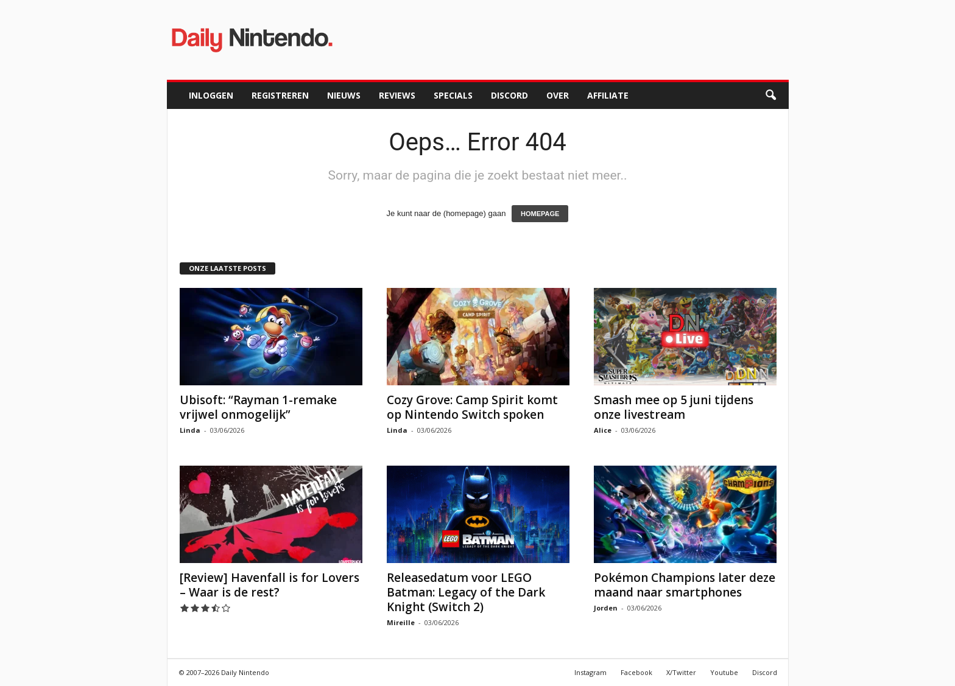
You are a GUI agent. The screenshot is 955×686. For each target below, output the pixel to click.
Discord (509, 95)
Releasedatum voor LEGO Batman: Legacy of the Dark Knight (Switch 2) (466, 592)
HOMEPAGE (540, 213)
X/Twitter (681, 672)
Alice (602, 430)
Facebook (636, 672)
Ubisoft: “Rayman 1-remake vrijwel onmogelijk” (258, 407)
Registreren (280, 95)
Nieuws (344, 95)
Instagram (590, 672)
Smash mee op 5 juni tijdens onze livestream (673, 407)
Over (557, 95)
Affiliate (608, 95)
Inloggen (211, 95)
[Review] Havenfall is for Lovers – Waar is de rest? (269, 585)
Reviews (397, 95)
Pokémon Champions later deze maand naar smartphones (684, 585)
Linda (190, 430)
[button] (770, 95)
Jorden (606, 607)
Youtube (724, 672)
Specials (453, 95)
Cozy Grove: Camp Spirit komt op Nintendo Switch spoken (472, 407)
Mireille (401, 622)
